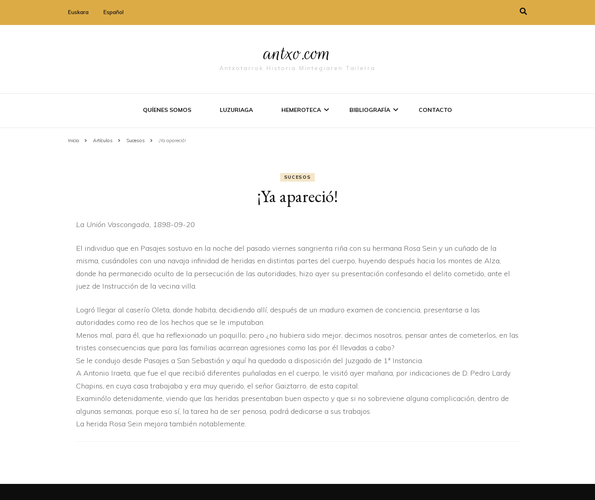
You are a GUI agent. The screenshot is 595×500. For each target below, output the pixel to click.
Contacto (435, 110)
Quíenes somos (167, 110)
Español (113, 12)
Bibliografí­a (369, 110)
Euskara (78, 12)
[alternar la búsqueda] (523, 11)
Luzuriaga (236, 110)
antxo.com (297, 53)
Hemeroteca (301, 110)
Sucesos (297, 177)
